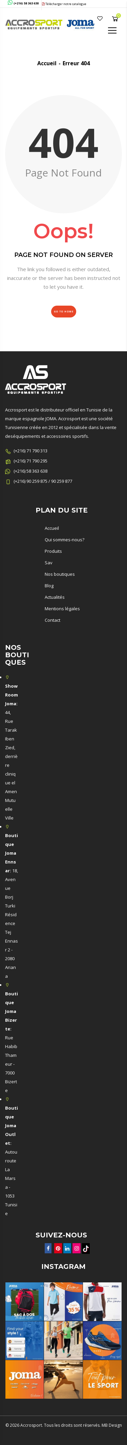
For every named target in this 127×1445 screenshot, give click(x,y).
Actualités (55, 597)
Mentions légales (62, 609)
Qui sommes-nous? (64, 540)
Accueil (47, 63)
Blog (49, 586)
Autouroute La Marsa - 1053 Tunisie (11, 1160)
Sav (48, 563)
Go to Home (63, 311)
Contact (52, 620)
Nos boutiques (60, 574)
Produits (53, 551)
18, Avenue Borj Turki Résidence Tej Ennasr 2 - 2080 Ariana (11, 905)
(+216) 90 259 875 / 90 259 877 (43, 481)
